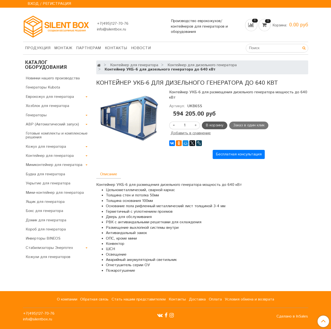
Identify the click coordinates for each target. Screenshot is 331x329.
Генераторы (36, 115)
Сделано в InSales (292, 316)
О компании (67, 299)
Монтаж (63, 48)
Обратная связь (94, 299)
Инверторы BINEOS (43, 238)
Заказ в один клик (249, 125)
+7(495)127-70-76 (112, 23)
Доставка (197, 299)
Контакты (116, 48)
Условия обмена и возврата (249, 299)
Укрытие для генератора (48, 183)
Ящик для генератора (45, 202)
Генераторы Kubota (43, 87)
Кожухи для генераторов (48, 257)
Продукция (38, 48)
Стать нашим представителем (139, 299)
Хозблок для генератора (47, 106)
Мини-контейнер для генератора (55, 192)
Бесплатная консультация (239, 154)
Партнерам (88, 48)
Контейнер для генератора (134, 65)
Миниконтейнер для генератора (54, 165)
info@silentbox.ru (111, 29)
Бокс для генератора (44, 211)
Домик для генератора (46, 220)
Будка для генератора (45, 174)
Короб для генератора (46, 229)
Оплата (215, 299)
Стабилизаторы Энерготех (49, 248)
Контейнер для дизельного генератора (202, 65)
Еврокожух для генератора (50, 97)
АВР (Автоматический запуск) (52, 124)
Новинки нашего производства (53, 78)
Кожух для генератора (46, 146)
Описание (108, 174)
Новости (141, 48)
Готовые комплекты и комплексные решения (57, 135)
